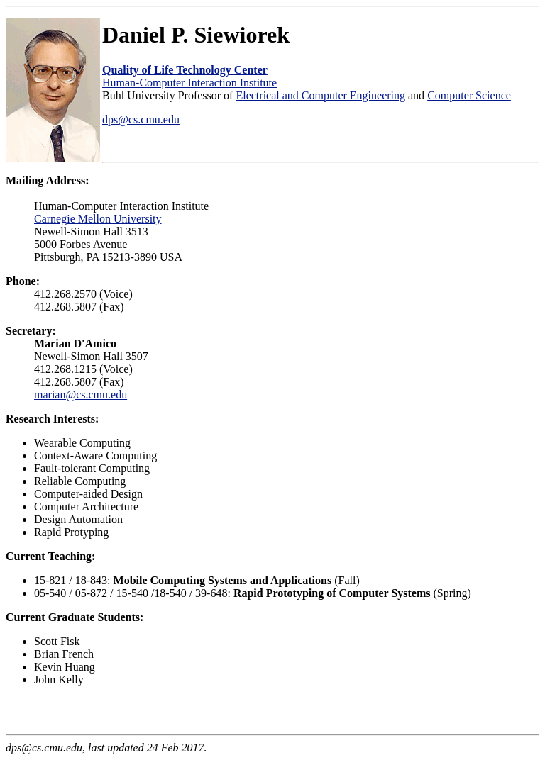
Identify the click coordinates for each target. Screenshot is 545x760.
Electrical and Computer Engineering (320, 95)
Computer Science (469, 95)
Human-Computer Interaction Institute (189, 83)
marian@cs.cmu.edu (80, 395)
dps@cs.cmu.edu (141, 119)
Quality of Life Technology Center (185, 70)
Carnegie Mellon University (98, 219)
